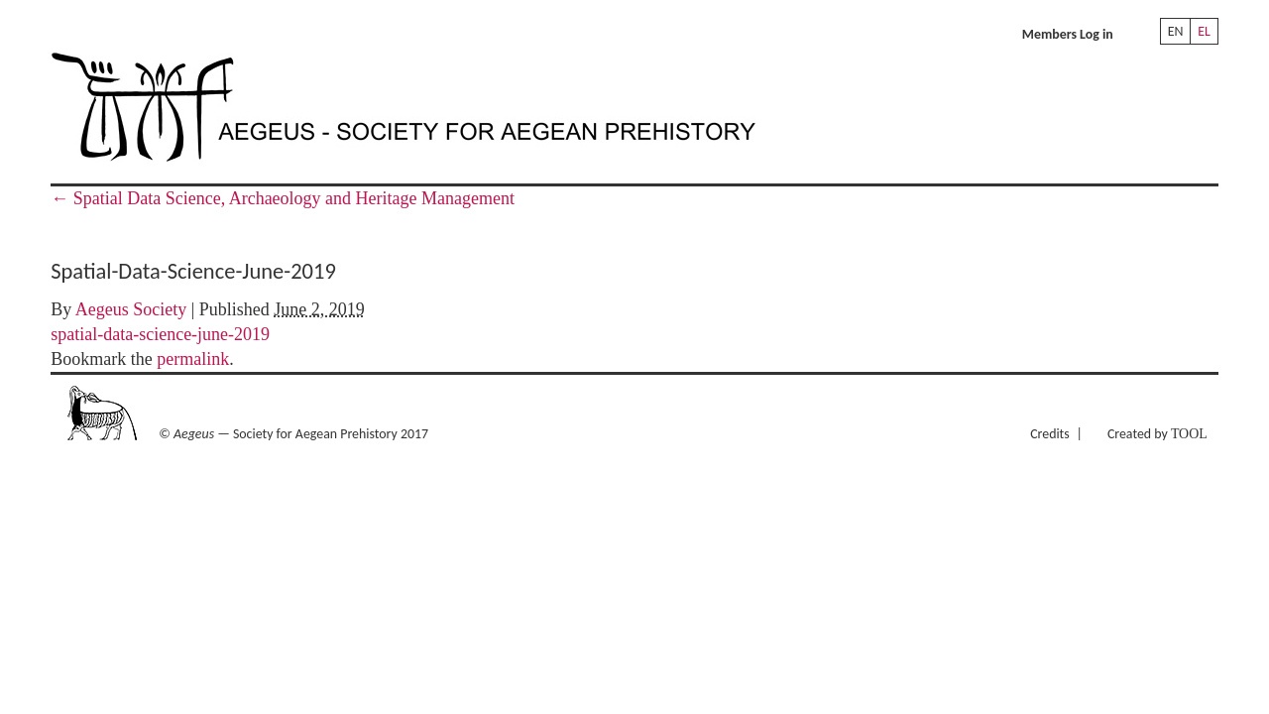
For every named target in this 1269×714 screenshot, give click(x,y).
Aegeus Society (130, 309)
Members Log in (1067, 34)
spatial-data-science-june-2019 (160, 334)
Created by (1157, 433)
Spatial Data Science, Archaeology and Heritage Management (283, 198)
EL (1204, 31)
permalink (193, 359)
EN (1176, 31)
